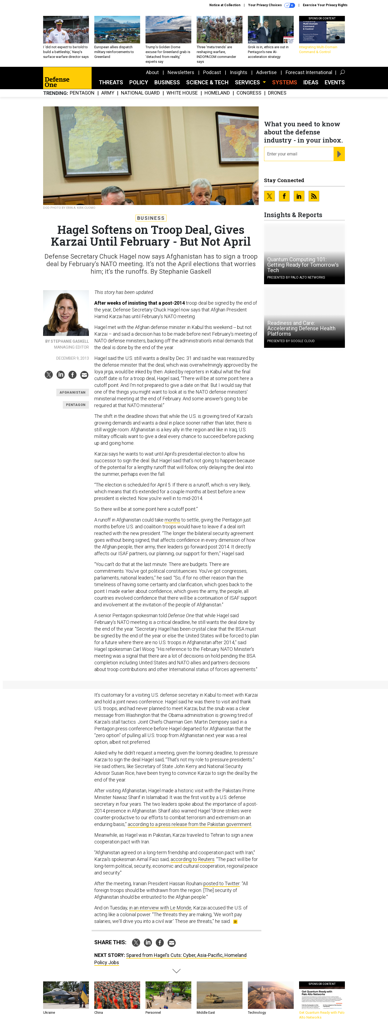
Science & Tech (207, 82)
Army (107, 93)
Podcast (212, 72)
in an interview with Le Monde (160, 908)
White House (182, 93)
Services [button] (248, 82)
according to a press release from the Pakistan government (189, 824)
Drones (277, 93)
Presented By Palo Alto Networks (296, 277)
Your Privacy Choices (271, 5)
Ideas (310, 82)
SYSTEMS (284, 82)
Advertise (266, 72)
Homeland (217, 93)
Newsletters (181, 72)
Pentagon (82, 93)
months (172, 520)
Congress (249, 93)
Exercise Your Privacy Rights (325, 5)
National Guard (140, 93)
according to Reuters (192, 859)
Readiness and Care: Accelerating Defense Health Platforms (301, 328)
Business (167, 82)
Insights (238, 72)
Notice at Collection (224, 5)
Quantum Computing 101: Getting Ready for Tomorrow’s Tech (303, 264)
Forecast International (309, 72)
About (152, 72)
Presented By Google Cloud (291, 341)
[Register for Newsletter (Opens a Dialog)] (339, 154)
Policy (138, 82)
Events (335, 82)
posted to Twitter (221, 883)
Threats (111, 82)
